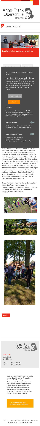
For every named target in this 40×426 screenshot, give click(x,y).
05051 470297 (13, 26)
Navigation (36, 2)
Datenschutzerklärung (22, 84)
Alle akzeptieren (14, 102)
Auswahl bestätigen (15, 96)
